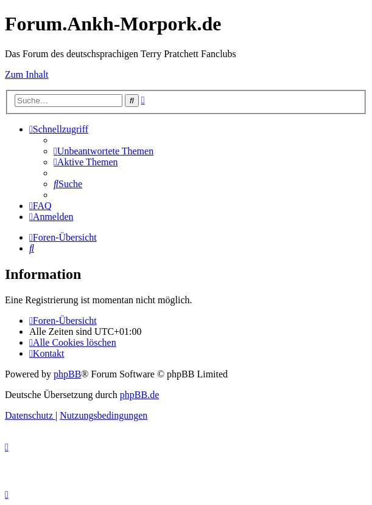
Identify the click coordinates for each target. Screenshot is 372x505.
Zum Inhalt (27, 74)
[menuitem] (103, 151)
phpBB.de (139, 395)
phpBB (67, 374)
